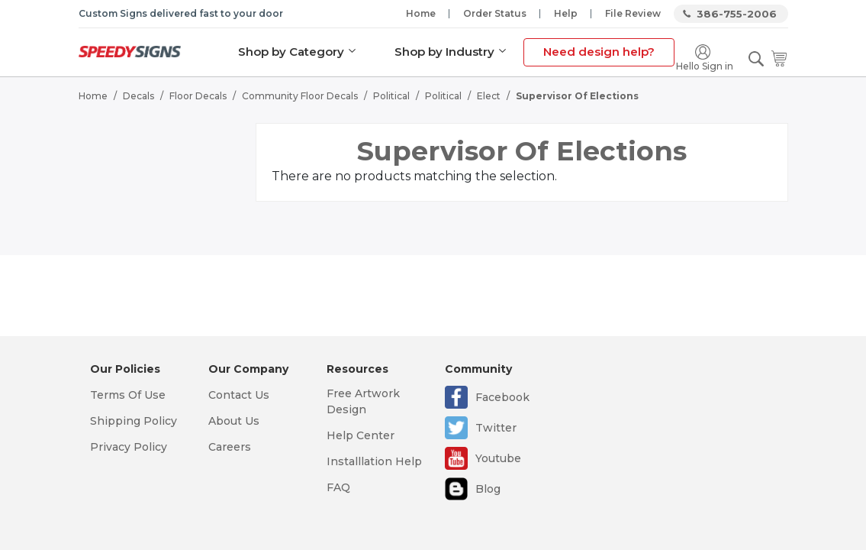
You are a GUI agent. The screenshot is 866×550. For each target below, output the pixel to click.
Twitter (496, 428)
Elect (489, 96)
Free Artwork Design (363, 401)
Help (566, 13)
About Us (233, 421)
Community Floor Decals (300, 96)
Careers (229, 447)
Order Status (494, 13)
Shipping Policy (133, 421)
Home (421, 13)
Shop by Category (291, 51)
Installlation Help (374, 461)
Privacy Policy (128, 447)
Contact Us (238, 395)
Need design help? (599, 51)
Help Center (360, 435)
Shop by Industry (444, 51)
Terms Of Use (128, 395)
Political (391, 96)
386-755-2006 (737, 14)
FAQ (338, 487)
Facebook (502, 397)
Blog (488, 489)
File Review (633, 13)
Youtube (498, 458)
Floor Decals (198, 96)
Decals (138, 96)
